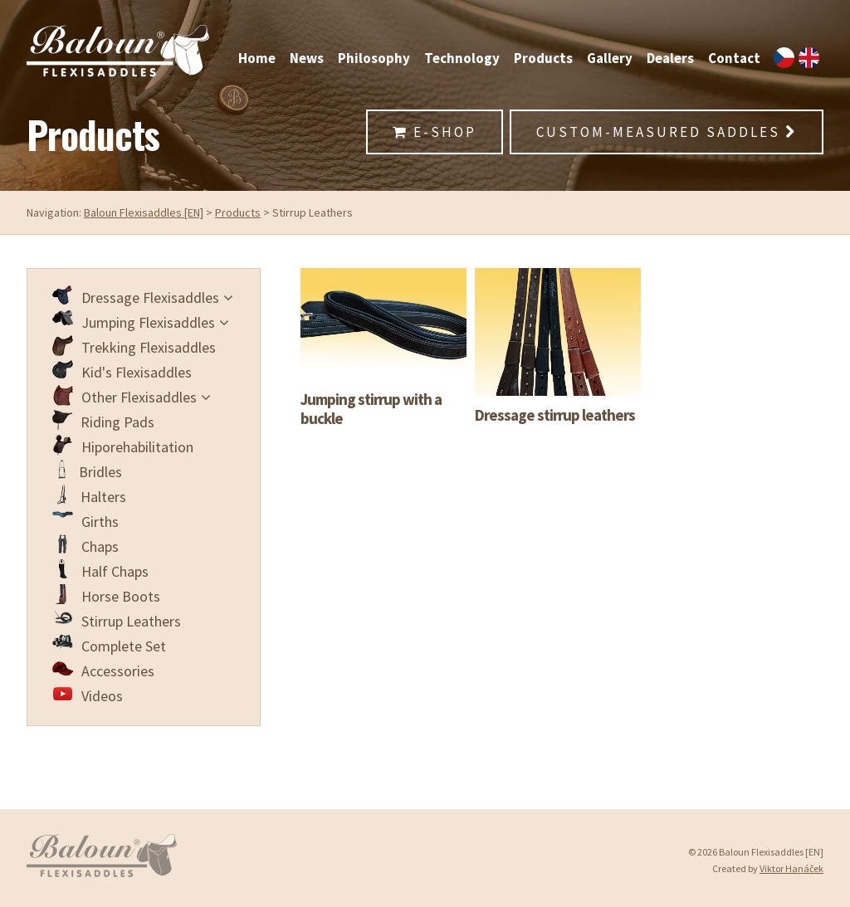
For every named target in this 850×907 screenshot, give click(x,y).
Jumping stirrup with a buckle (371, 408)
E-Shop (434, 132)
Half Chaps (100, 570)
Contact (734, 58)
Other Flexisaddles (131, 396)
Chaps (85, 545)
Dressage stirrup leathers (555, 415)
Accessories (103, 669)
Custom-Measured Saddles (666, 132)
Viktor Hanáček (791, 868)
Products (543, 58)
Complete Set (109, 645)
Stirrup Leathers (116, 620)
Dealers (670, 58)
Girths (85, 520)
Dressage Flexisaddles (142, 296)
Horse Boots (106, 595)
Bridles (87, 470)
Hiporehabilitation (122, 445)
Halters (89, 495)
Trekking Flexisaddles (134, 346)
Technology (462, 58)
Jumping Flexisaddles (140, 321)
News (307, 58)
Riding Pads (103, 421)
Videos (87, 694)
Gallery (610, 58)
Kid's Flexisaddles (122, 371)
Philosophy (374, 58)
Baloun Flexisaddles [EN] (143, 212)
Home (257, 58)
